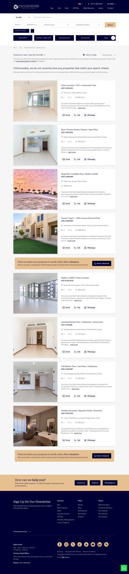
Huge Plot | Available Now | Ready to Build (79, 174)
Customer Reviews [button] (105, 508)
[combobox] (74, 17)
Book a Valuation (101, 263)
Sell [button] (59, 8)
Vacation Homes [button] (63, 514)
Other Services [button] (88, 8)
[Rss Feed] (106, 544)
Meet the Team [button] (103, 505)
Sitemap (60, 551)
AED (111, 4)
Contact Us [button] (81, 483)
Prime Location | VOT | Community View (78, 85)
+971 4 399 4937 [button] (95, 4)
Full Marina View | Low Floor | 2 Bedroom (79, 366)
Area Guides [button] (82, 511)
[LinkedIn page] (99, 544)
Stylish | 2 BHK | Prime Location (75, 277)
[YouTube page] (93, 544)
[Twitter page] (73, 544)
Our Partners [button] (103, 511)
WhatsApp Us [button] (110, 483)
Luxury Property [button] (63, 523)
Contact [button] (110, 8)
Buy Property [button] (62, 508)
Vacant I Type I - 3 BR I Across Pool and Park (80, 218)
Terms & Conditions (89, 551)
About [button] (101, 8)
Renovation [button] (82, 514)
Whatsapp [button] (89, 115)
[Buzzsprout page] (86, 544)
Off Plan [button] (76, 8)
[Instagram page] (66, 544)
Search (110, 25)
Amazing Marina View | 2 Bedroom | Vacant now (82, 322)
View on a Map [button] (89, 55)
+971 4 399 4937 (24, 563)
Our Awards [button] (102, 517)
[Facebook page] (59, 544)
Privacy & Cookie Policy (73, 551)
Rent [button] (66, 8)
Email (66, 115)
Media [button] (80, 505)
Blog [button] (79, 508)
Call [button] (77, 115)
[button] (26, 6)
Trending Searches (20, 531)
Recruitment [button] (103, 514)
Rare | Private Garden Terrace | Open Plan (79, 129)
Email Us (95, 483)
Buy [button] (52, 8)
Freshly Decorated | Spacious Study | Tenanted (81, 410)
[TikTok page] (79, 544)
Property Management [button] (65, 520)
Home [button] (15, 47)
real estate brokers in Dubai (26, 61)
